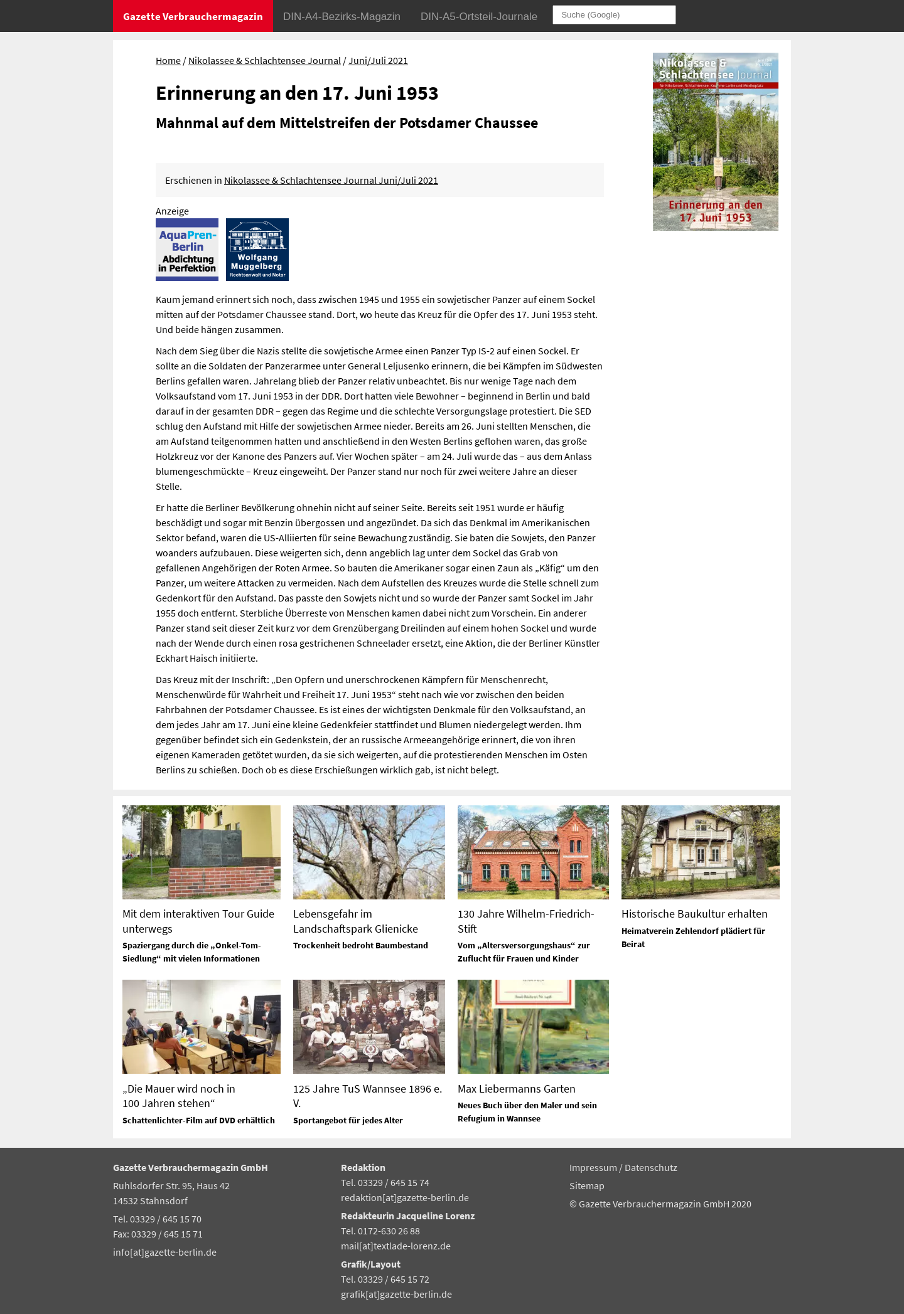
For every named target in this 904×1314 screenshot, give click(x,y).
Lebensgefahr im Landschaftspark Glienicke (355, 920)
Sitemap (587, 1185)
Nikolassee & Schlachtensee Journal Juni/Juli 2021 (331, 180)
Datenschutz (651, 1167)
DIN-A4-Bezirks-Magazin (342, 17)
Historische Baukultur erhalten (695, 913)
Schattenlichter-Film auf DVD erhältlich (198, 1120)
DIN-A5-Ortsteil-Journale (479, 17)
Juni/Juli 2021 (378, 60)
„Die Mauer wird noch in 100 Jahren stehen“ (178, 1095)
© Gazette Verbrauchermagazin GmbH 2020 (660, 1203)
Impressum (594, 1167)
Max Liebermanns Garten (517, 1088)
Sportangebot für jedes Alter (348, 1120)
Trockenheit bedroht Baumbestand (360, 945)
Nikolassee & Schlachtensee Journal (264, 60)
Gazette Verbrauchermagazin (193, 16)
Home (168, 60)
